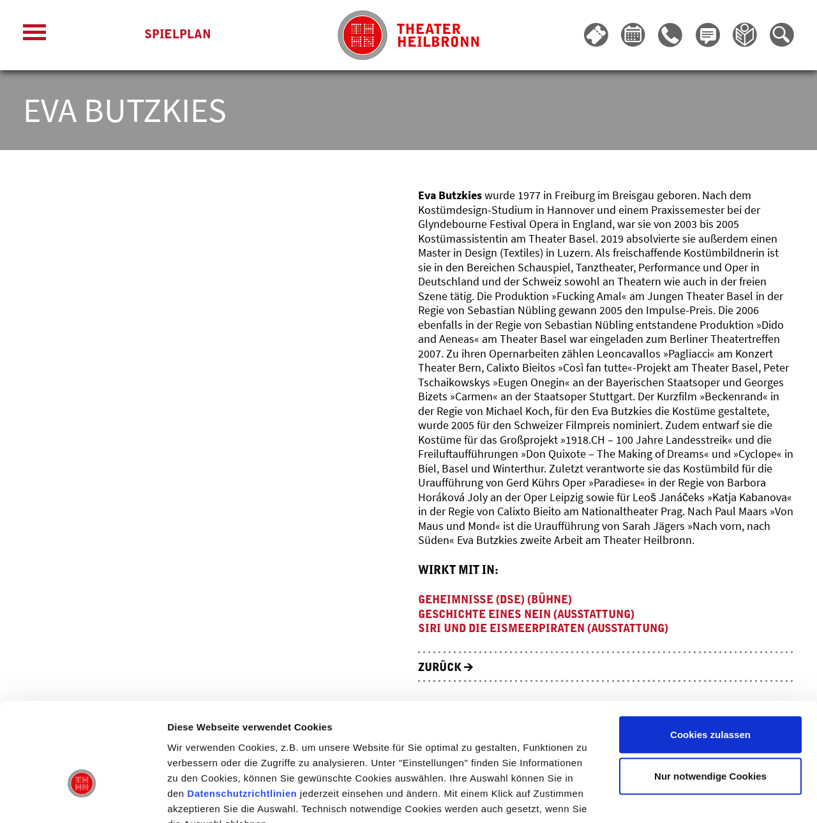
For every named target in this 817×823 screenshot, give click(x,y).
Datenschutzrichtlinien (242, 715)
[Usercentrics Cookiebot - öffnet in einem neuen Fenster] (83, 798)
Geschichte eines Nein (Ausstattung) (532, 614)
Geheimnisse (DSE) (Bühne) (499, 599)
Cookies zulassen (710, 656)
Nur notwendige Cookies (710, 698)
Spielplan (178, 35)
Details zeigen (679, 797)
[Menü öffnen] (34, 35)
